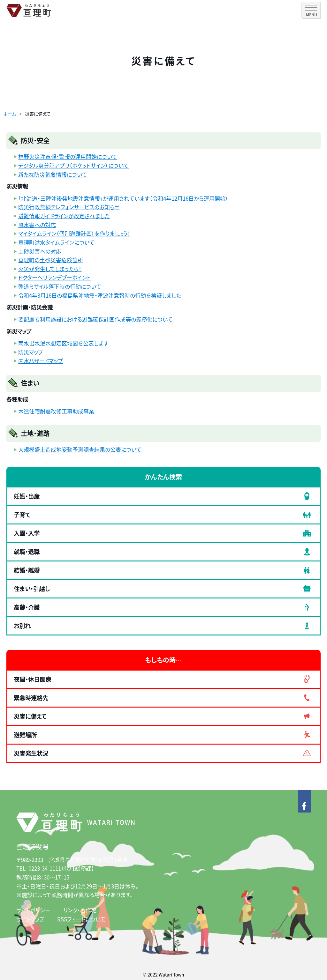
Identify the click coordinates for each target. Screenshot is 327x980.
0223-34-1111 (44, 868)
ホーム (9, 113)
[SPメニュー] (311, 10)
